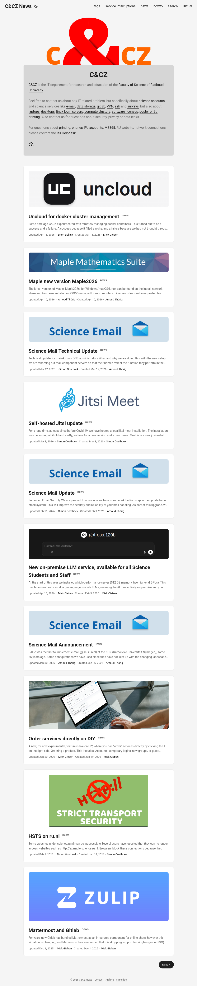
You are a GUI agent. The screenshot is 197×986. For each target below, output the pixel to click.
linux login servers (69, 112)
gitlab (101, 106)
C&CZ (33, 85)
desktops (48, 112)
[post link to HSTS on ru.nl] (99, 816)
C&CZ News (18, 6)
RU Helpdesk (66, 133)
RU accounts (93, 128)
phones (77, 128)
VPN (110, 106)
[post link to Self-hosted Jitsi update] (99, 415)
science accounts (152, 101)
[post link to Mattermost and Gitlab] (99, 911)
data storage (86, 106)
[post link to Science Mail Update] (99, 486)
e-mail (70, 106)
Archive (110, 979)
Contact (99, 979)
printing (64, 128)
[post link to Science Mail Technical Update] (99, 344)
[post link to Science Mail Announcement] (99, 638)
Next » (166, 964)
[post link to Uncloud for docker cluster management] (99, 204)
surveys (133, 106)
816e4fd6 (121, 979)
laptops (34, 112)
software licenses (125, 112)
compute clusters (97, 112)
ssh (117, 106)
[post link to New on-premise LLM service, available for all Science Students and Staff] (99, 562)
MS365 (109, 128)
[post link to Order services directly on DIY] (99, 720)
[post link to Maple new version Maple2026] (99, 277)
